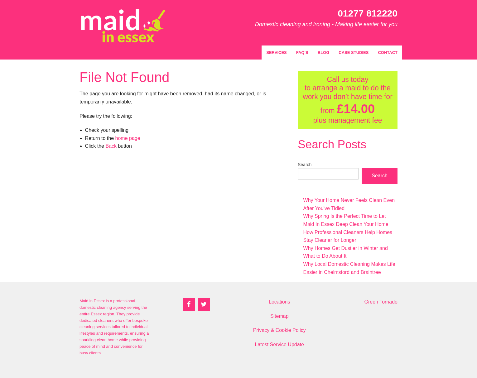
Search (304, 164)
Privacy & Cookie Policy (279, 330)
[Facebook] (189, 304)
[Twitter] (204, 304)
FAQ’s (302, 52)
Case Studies (354, 52)
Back (111, 146)
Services (276, 52)
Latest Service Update (279, 344)
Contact (388, 52)
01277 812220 (368, 13)
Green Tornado (381, 301)
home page (127, 138)
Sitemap (279, 316)
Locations (279, 301)
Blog (324, 52)
